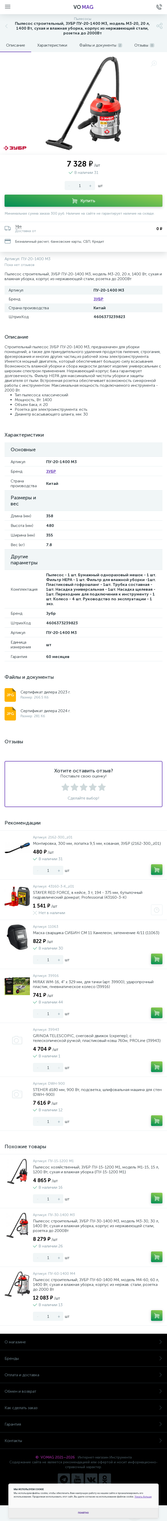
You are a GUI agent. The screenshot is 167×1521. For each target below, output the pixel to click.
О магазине (83, 1342)
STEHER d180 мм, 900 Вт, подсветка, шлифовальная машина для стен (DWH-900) (97, 1092)
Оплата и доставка (83, 1374)
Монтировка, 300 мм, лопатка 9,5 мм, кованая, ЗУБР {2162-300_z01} (97, 843)
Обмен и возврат (83, 1391)
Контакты (83, 1440)
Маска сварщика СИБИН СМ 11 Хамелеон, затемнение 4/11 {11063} (96, 932)
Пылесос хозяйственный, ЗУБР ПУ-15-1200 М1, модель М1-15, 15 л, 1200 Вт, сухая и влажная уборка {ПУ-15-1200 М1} (96, 1169)
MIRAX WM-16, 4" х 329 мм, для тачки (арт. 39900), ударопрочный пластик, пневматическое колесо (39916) (93, 984)
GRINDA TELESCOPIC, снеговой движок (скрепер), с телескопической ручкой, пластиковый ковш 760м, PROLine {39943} (97, 1038)
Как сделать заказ (83, 1407)
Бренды (83, 1358)
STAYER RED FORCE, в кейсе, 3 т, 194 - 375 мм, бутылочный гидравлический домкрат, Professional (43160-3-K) (87, 895)
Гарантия (83, 1424)
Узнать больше (143, 1496)
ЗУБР (98, 299)
